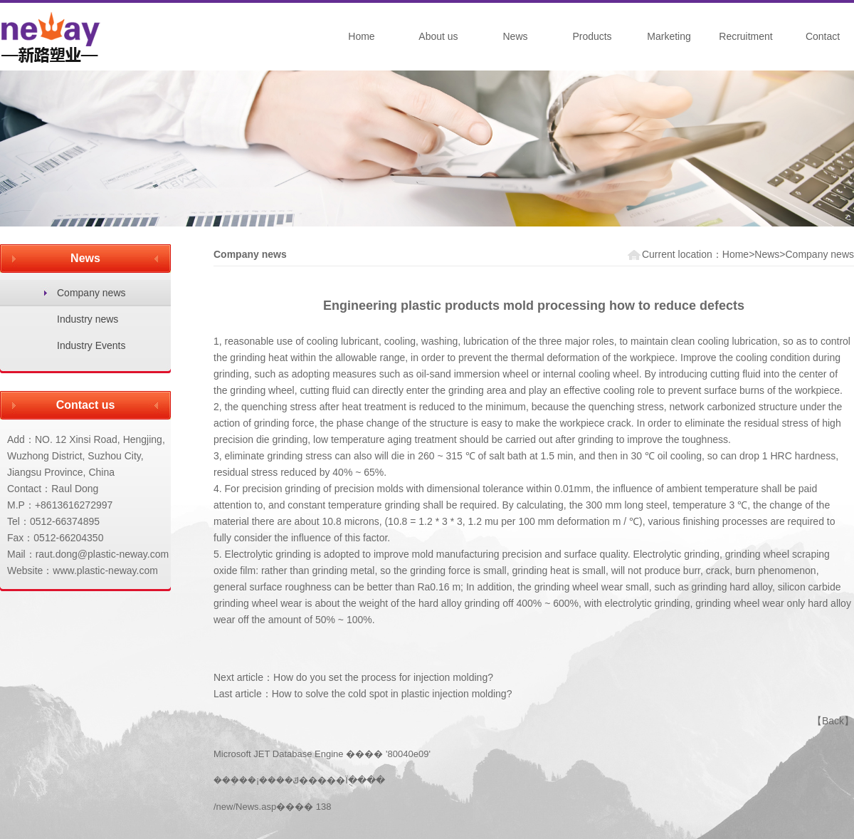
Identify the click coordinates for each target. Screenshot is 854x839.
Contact (823, 36)
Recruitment (745, 36)
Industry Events (91, 345)
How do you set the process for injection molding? (383, 677)
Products (591, 36)
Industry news (87, 319)
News (514, 36)
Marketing (668, 36)
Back (833, 720)
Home (361, 36)
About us (438, 36)
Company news (91, 292)
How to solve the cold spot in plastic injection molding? (392, 693)
